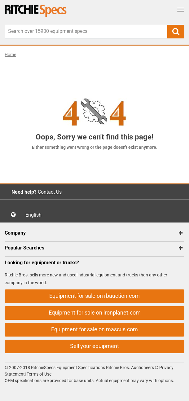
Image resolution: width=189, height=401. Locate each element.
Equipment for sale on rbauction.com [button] (94, 296)
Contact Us (50, 192)
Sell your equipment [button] (94, 346)
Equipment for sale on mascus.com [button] (94, 329)
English (35, 215)
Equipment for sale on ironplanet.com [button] (95, 312)
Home (10, 54)
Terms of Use (38, 374)
